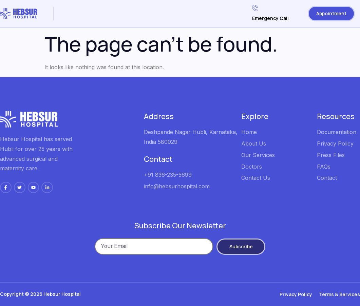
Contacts (84, 23)
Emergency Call (270, 12)
